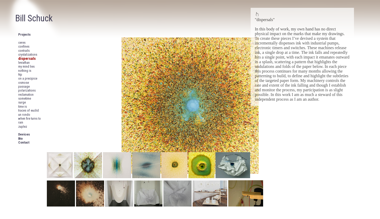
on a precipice (27, 78)
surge (22, 102)
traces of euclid (28, 110)
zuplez (22, 126)
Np (20, 74)
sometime (24, 98)
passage (24, 86)
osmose (23, 83)
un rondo (24, 115)
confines (23, 46)
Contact (23, 142)
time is (22, 106)
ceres (22, 42)
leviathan (24, 63)
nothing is (24, 71)
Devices (24, 134)
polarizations (27, 90)
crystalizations (27, 54)
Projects (24, 34)
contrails (24, 51)
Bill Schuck (34, 18)
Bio (20, 138)
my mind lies (26, 66)
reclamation (26, 94)
